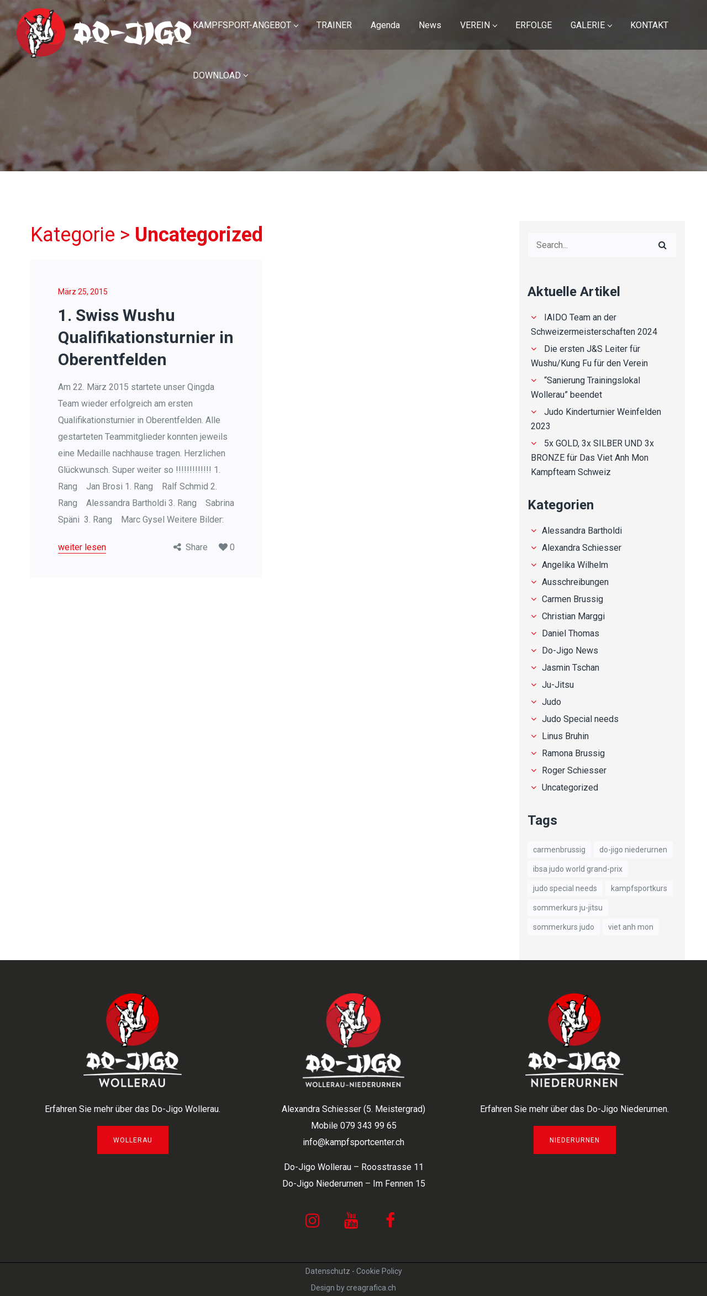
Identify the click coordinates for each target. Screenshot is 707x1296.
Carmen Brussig (572, 599)
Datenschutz (327, 1271)
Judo (551, 702)
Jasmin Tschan (570, 667)
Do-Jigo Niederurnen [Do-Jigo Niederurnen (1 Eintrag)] (633, 849)
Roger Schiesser (574, 770)
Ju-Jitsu (558, 684)
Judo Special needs (580, 719)
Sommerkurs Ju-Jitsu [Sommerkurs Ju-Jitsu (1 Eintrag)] (568, 907)
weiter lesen (82, 547)
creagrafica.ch (371, 1287)
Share (197, 547)
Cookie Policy (379, 1271)
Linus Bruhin (565, 736)
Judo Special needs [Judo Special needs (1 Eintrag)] (565, 888)
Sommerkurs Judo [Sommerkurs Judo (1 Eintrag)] (563, 927)
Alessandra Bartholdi (582, 530)
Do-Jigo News (570, 650)
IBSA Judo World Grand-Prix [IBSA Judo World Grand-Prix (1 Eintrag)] (577, 869)
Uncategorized (570, 787)
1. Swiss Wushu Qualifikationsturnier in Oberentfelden (146, 337)
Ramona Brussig (573, 753)
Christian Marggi (573, 616)
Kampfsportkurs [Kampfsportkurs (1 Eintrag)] (639, 888)
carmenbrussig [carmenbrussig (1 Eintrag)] (559, 849)
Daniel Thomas (570, 633)
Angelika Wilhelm (575, 565)
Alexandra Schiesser (581, 547)
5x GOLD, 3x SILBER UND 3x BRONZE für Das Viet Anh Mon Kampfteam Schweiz (592, 457)
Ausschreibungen (575, 582)
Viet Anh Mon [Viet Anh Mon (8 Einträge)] (630, 927)
